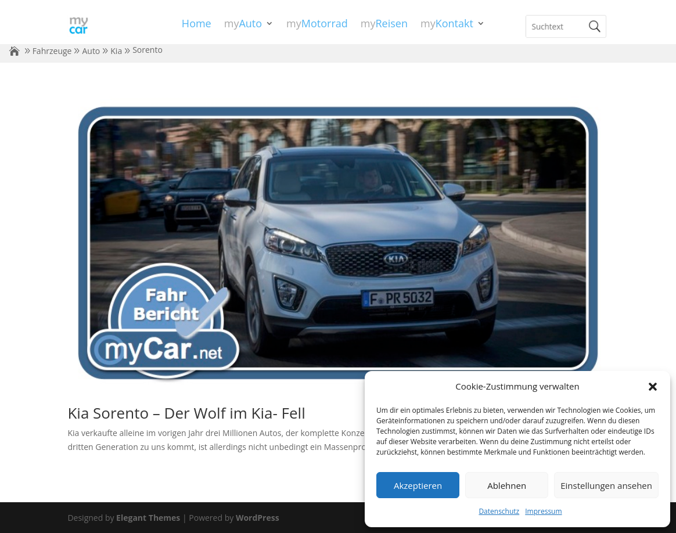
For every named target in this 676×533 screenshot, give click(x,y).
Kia (116, 50)
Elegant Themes (148, 517)
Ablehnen (506, 485)
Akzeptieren (418, 485)
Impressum (543, 511)
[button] (653, 386)
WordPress (257, 517)
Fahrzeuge (52, 50)
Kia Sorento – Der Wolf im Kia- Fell (186, 412)
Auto (91, 50)
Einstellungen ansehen (606, 485)
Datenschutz (499, 511)
